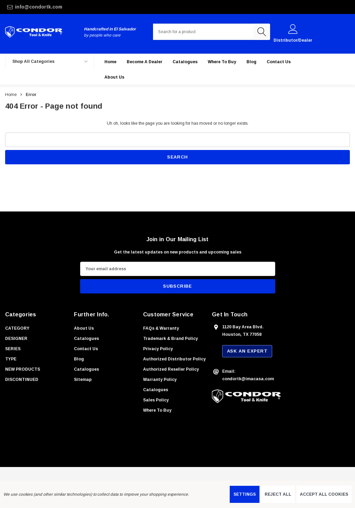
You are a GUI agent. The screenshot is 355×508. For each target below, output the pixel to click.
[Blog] (251, 61)
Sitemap (83, 379)
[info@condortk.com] (63, 7)
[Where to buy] (222, 61)
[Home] (110, 61)
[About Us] (114, 77)
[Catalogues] (185, 61)
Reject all (278, 494)
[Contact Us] (279, 61)
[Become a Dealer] (144, 61)
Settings (244, 494)
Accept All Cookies (324, 494)
